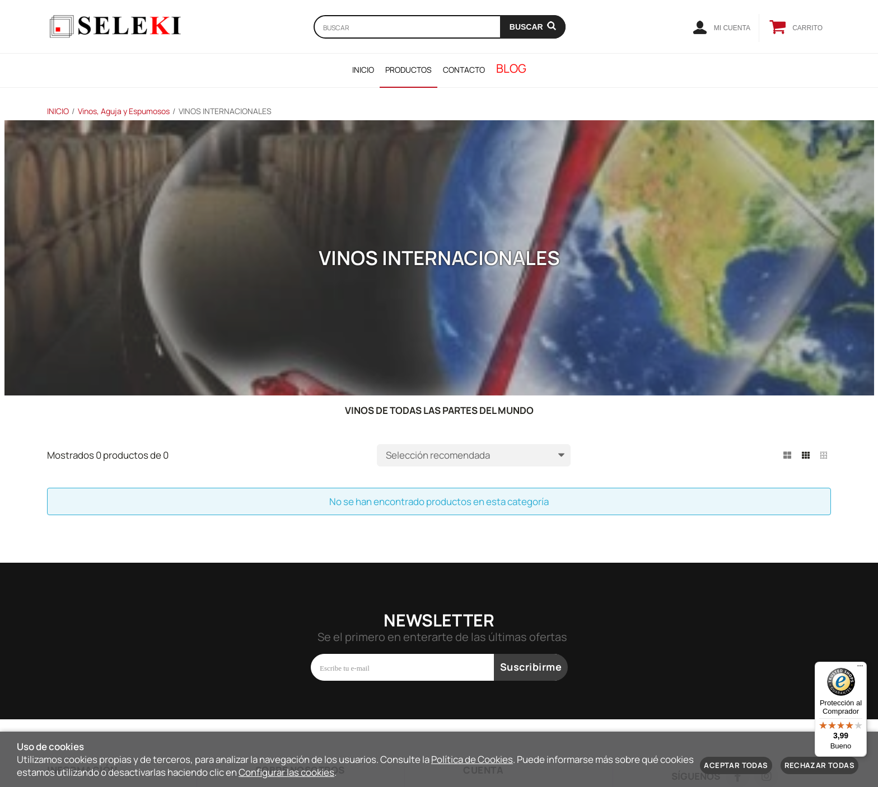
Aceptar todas (736, 765)
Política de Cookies (472, 759)
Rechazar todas (819, 765)
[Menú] (860, 668)
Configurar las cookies (286, 772)
